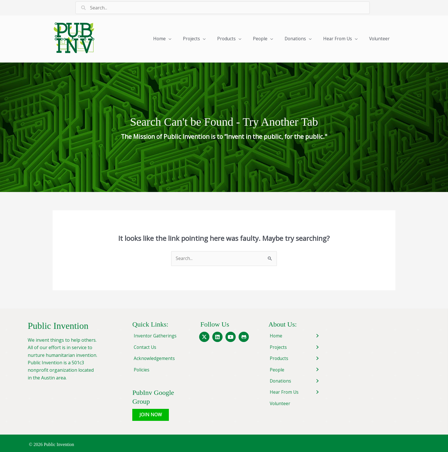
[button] (150, 413)
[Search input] (222, 7)
